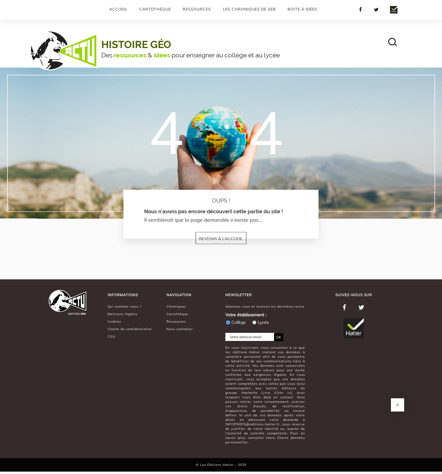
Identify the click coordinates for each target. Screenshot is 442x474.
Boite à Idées (302, 9)
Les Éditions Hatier (217, 465)
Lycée (260, 322)
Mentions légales (122, 314)
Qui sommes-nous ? (125, 306)
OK (278, 337)
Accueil (118, 9)
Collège (235, 322)
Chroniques (176, 306)
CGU (111, 336)
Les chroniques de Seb (249, 9)
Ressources (197, 9)
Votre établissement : (245, 315)
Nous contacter (179, 329)
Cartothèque (155, 9)
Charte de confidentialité (130, 329)
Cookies (114, 321)
